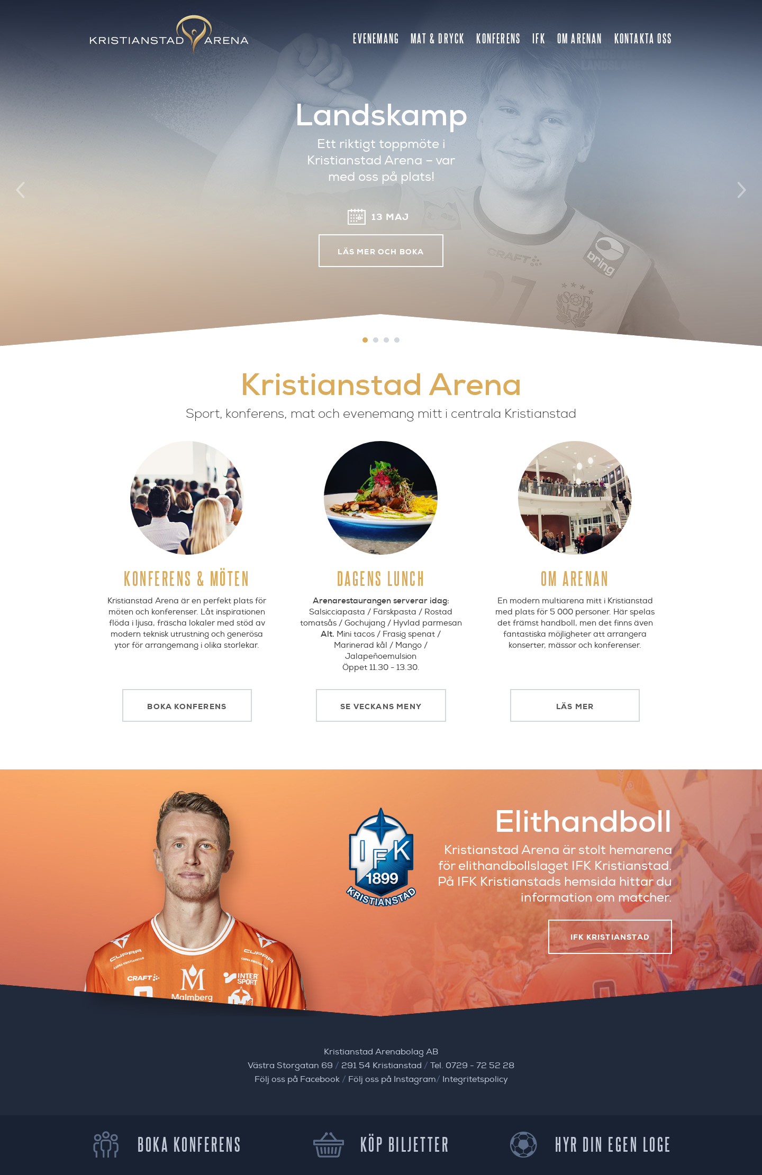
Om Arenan (580, 38)
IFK (539, 38)
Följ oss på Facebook (297, 1079)
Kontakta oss (643, 38)
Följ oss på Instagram (392, 1079)
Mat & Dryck (438, 38)
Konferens (498, 38)
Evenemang (376, 38)
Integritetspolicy (475, 1079)
